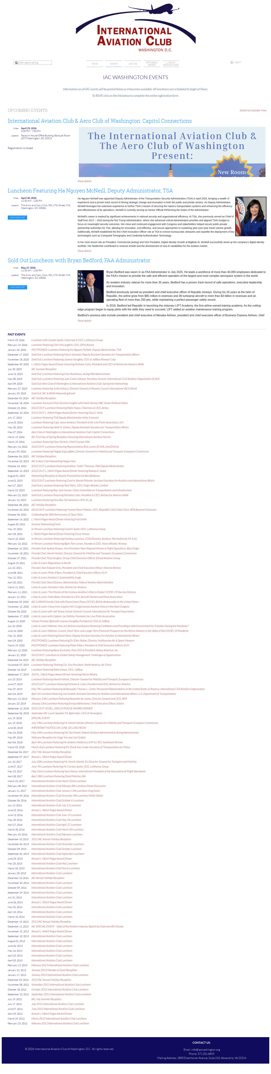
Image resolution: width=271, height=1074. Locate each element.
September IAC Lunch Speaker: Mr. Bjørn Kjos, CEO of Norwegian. (66, 713)
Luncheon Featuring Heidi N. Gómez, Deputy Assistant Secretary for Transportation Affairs (80, 427)
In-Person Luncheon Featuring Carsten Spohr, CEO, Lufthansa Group (68, 529)
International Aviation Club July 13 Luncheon (56, 805)
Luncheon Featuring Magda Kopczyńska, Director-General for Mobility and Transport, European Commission (90, 451)
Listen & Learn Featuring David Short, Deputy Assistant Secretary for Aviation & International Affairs (85, 635)
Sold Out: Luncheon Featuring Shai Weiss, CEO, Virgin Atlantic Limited (69, 485)
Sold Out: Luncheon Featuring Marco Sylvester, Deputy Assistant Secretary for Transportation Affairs (85, 354)
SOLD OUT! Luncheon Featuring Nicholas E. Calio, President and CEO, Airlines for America (80, 684)
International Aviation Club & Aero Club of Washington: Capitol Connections (100, 120)
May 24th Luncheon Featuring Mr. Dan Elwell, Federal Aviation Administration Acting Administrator (85, 732)
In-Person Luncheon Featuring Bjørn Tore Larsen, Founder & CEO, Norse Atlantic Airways (79, 543)
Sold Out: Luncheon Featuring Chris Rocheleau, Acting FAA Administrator (70, 374)
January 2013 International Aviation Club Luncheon (59, 975)
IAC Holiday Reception (43, 398)
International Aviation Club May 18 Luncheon (56, 819)
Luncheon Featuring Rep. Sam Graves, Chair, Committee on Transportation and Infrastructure (81, 490)
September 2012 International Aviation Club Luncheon (61, 994)
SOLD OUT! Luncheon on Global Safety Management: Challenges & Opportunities (76, 655)
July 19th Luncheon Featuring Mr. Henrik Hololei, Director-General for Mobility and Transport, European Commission (94, 723)
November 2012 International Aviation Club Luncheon (61, 984)
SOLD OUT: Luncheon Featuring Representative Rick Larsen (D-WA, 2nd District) (75, 446)
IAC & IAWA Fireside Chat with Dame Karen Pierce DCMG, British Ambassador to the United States (85, 601)
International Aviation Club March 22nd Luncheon (58, 781)
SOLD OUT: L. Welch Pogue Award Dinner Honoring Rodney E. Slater (68, 471)
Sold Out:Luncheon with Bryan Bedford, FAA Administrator (79, 260)
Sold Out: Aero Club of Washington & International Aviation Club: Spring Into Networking (79, 383)
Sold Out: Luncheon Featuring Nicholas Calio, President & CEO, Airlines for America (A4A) (79, 495)
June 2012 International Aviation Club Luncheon (58, 1008)
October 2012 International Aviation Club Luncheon (59, 989)
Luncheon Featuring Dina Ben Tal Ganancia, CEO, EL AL (61, 500)
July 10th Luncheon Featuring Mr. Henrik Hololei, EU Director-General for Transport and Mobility (84, 761)
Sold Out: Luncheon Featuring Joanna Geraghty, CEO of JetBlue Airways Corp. (73, 359)
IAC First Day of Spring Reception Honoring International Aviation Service (71, 437)
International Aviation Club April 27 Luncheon (56, 824)
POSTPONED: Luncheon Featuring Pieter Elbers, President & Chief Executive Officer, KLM (80, 645)
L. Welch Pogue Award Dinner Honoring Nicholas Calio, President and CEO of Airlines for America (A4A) (87, 364)
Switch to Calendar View (253, 110)
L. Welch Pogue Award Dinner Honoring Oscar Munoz (60, 534)
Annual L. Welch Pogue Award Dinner (51, 756)
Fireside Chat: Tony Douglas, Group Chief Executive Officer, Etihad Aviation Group (75, 558)
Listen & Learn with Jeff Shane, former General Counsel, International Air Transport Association (82, 611)
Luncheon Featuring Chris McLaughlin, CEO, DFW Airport (62, 345)
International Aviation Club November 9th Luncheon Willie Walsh (67, 795)
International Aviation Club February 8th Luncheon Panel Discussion (68, 786)
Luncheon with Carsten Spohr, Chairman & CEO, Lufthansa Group (67, 340)
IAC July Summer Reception (46, 999)
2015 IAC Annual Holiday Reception (51, 839)
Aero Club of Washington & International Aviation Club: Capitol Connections (72, 432)
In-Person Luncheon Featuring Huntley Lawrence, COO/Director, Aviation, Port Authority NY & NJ (84, 538)
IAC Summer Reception (43, 369)
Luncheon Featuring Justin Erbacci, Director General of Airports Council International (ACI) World (84, 388)
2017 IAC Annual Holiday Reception (51, 752)
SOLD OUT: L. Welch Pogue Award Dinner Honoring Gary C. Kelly (67, 412)
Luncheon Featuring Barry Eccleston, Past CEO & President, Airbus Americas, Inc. (74, 650)
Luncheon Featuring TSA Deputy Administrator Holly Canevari (65, 417)
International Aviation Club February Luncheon (56, 834)
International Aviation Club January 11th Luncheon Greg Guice (65, 790)
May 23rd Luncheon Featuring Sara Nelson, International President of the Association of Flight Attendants (88, 771)
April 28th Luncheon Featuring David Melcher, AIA (58, 776)
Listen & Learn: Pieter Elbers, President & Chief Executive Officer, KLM (69, 572)
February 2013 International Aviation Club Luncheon (60, 965)
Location (14, 135)
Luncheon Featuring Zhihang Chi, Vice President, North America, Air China (71, 664)
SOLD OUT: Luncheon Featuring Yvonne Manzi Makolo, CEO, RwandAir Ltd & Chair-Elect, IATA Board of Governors (94, 509)
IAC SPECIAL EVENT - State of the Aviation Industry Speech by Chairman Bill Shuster (77, 926)
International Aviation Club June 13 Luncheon (56, 815)
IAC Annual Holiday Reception (47, 878)
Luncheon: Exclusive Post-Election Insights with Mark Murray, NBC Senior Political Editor (79, 403)
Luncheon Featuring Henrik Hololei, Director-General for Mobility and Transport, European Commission (87, 679)
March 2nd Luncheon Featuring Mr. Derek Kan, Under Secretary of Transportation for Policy (80, 747)
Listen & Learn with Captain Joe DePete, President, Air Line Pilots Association (73, 616)
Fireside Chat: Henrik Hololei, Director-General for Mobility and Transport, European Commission (84, 553)
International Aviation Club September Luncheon (57, 853)
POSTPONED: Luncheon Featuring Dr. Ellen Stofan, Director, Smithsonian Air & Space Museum (82, 640)
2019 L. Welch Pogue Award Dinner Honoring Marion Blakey (64, 674)
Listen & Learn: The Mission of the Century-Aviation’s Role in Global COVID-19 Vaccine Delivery (83, 592)
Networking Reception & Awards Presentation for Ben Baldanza (65, 475)
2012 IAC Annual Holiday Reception (51, 979)
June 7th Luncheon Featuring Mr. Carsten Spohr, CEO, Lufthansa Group (70, 766)
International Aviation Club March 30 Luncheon (57, 829)
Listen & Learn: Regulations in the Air (51, 563)
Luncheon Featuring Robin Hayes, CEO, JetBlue (57, 669)
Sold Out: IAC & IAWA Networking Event (53, 393)
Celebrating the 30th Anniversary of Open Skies (57, 514)
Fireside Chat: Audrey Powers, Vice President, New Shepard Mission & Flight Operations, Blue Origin (85, 548)
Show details (84, 181)
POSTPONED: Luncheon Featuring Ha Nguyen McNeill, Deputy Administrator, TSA (76, 349)
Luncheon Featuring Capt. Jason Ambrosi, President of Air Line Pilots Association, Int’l (77, 422)
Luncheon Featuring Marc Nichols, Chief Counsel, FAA (60, 441)
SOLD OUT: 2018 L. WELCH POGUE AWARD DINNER (61, 708)
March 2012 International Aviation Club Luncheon (59, 1018)
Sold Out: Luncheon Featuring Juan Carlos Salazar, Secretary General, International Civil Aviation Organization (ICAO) (95, 378)
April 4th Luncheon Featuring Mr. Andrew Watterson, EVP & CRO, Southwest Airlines (77, 742)
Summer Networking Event (45, 524)
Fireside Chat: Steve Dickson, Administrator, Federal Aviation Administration (72, 582)
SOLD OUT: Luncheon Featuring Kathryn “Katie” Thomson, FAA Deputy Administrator (77, 466)
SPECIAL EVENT (40, 718)
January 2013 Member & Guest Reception (54, 970)
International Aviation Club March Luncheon (55, 868)
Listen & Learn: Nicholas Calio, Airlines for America (58, 587)
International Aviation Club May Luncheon (54, 863)
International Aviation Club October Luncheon (56, 849)
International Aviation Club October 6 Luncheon (57, 800)
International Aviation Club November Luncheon (57, 844)
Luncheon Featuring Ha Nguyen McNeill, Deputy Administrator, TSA (90, 190)
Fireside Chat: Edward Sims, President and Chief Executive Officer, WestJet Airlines (76, 567)
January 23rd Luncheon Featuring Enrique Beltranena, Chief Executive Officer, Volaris (77, 703)
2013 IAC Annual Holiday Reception (51, 921)
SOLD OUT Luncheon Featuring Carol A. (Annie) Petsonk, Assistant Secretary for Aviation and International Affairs (93, 480)
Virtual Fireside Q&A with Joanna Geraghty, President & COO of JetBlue (70, 621)
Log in (238, 62)
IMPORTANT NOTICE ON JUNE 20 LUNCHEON (58, 727)
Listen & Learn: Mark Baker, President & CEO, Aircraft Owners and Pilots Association (77, 597)
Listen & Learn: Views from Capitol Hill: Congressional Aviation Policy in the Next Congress (80, 606)
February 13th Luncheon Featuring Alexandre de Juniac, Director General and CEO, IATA (79, 698)
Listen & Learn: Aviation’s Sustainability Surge (56, 577)
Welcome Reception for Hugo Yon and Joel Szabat (58, 737)
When (15, 128)
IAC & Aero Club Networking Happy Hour (53, 461)
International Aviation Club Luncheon (51, 873)
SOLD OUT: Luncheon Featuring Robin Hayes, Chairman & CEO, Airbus (70, 408)
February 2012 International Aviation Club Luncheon (60, 1023)
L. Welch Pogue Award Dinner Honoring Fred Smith (59, 519)
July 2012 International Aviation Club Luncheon (57, 1004)
